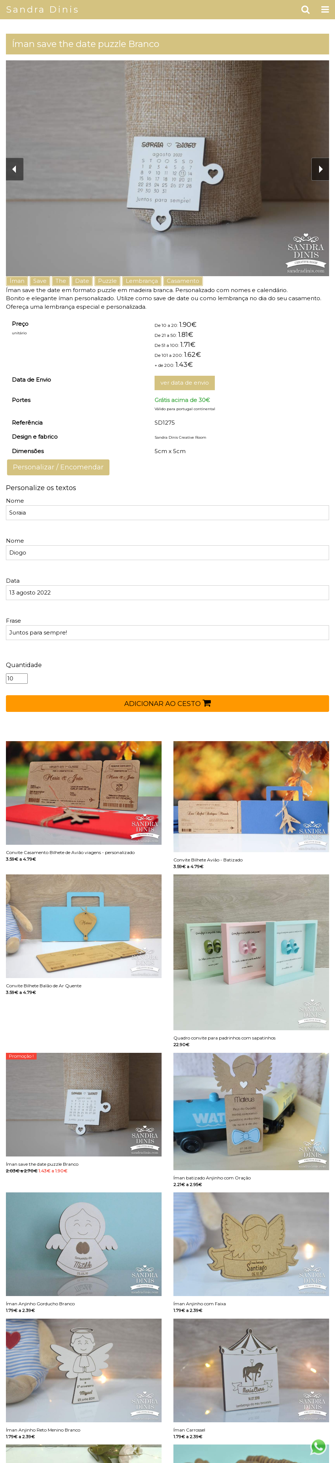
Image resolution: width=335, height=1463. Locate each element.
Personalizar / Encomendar (58, 467)
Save (40, 280)
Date (82, 280)
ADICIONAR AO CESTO (167, 703)
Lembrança (142, 280)
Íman (17, 280)
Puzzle (107, 280)
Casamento (183, 280)
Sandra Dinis (42, 9)
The (60, 280)
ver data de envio (184, 382)
